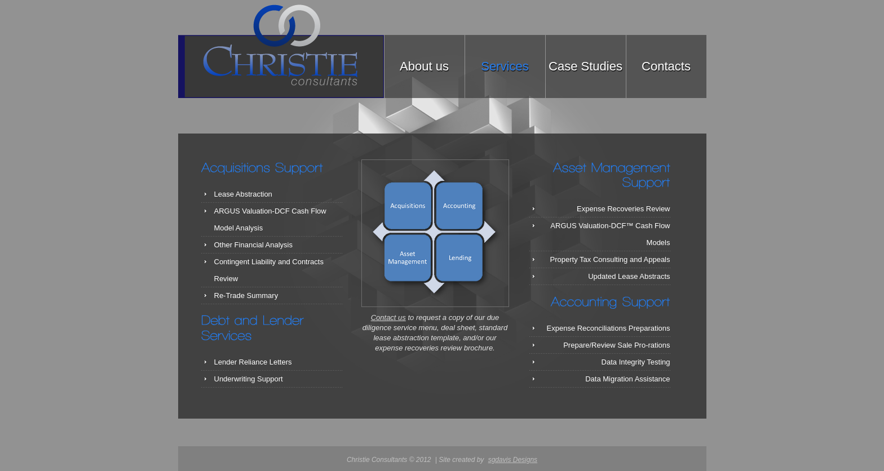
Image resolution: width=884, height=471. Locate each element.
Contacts (666, 66)
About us (424, 66)
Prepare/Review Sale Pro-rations (616, 345)
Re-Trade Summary (246, 295)
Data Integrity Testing (636, 362)
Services (504, 66)
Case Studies (585, 66)
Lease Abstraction (243, 194)
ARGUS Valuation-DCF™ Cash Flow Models (610, 234)
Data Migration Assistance (627, 379)
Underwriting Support (248, 379)
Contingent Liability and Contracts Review (269, 270)
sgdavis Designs (512, 460)
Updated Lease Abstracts (629, 276)
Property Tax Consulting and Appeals (610, 259)
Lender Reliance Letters (253, 362)
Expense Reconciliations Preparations (608, 328)
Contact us (388, 317)
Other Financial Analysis (253, 245)
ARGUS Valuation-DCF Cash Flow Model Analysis (270, 219)
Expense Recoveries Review (623, 209)
